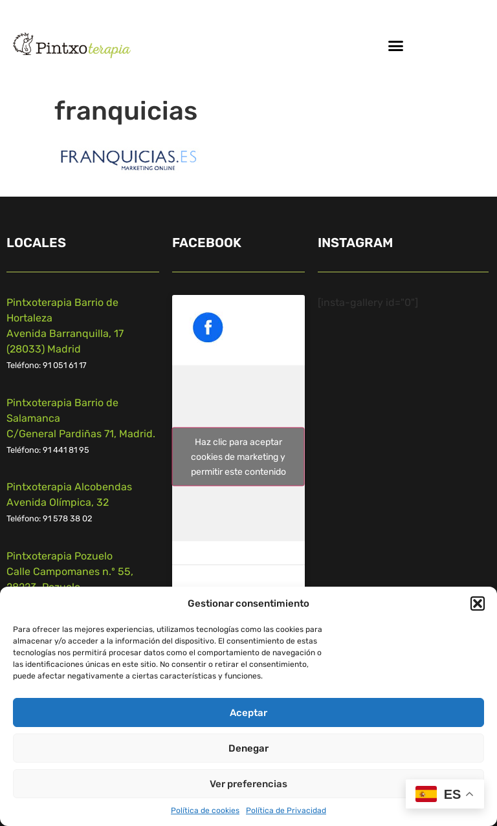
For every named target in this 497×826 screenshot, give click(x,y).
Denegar (248, 748)
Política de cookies (205, 810)
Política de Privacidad (286, 810)
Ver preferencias (248, 784)
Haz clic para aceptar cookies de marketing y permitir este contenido (238, 457)
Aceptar (248, 713)
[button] (477, 603)
